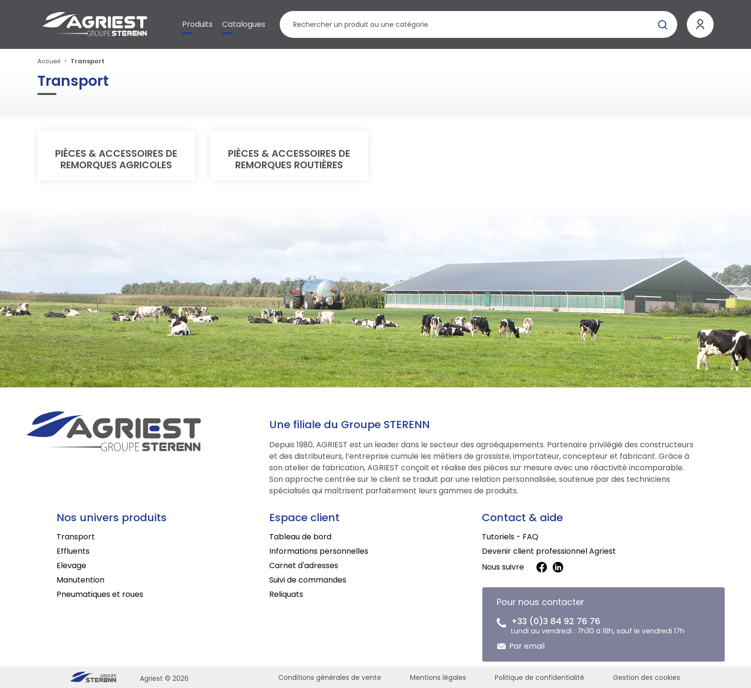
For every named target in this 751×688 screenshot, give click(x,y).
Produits (197, 24)
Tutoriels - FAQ (510, 536)
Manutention (80, 579)
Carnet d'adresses (303, 565)
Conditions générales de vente (329, 677)
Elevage (71, 565)
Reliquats (286, 594)
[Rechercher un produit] (478, 24)
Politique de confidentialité (539, 677)
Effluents (73, 551)
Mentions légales (438, 677)
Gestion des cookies (646, 677)
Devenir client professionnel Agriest (549, 551)
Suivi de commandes (307, 579)
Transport (76, 536)
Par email (527, 646)
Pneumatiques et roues (100, 594)
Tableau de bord (300, 536)
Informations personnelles (318, 551)
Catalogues (243, 24)
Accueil (48, 61)
